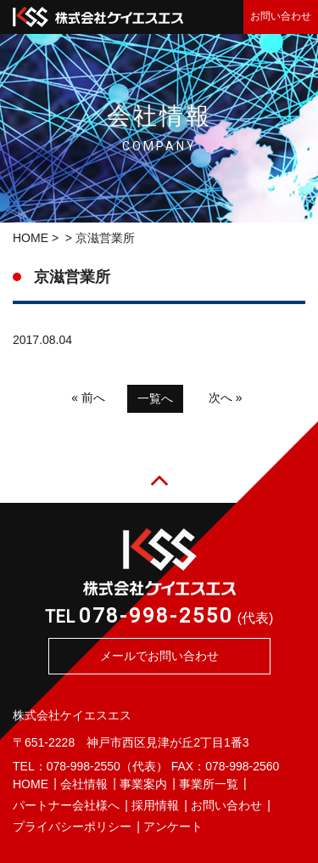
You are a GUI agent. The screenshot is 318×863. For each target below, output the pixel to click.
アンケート (173, 826)
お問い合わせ (280, 16)
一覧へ (155, 398)
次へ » (226, 397)
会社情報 (84, 784)
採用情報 (155, 805)
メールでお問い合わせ (159, 656)
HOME (30, 238)
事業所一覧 (208, 784)
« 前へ (88, 397)
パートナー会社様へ (66, 805)
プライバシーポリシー (72, 826)
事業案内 (143, 784)
